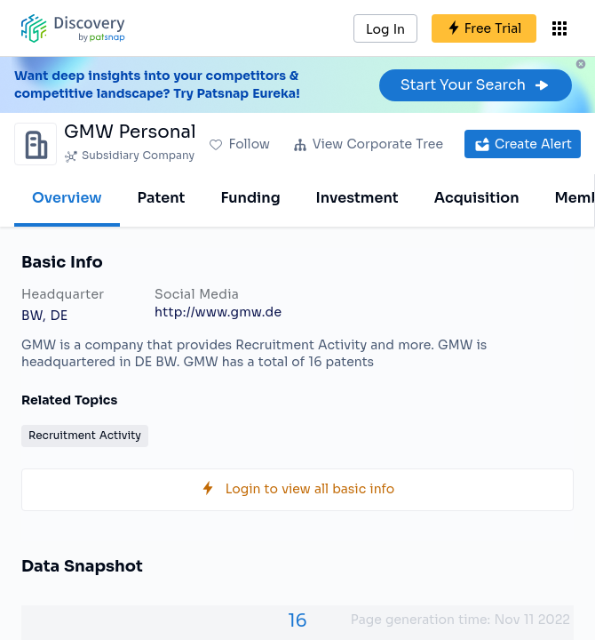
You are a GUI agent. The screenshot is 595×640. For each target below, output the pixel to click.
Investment (357, 197)
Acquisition (477, 197)
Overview (67, 197)
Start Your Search (476, 85)
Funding (250, 197)
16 (297, 621)
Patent (162, 197)
